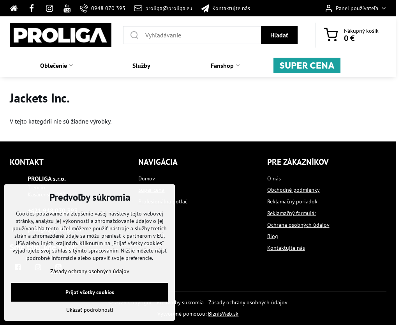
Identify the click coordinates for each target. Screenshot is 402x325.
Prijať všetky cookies (89, 305)
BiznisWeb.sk (223, 313)
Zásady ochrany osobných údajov (247, 302)
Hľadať (279, 35)
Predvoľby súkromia (180, 302)
